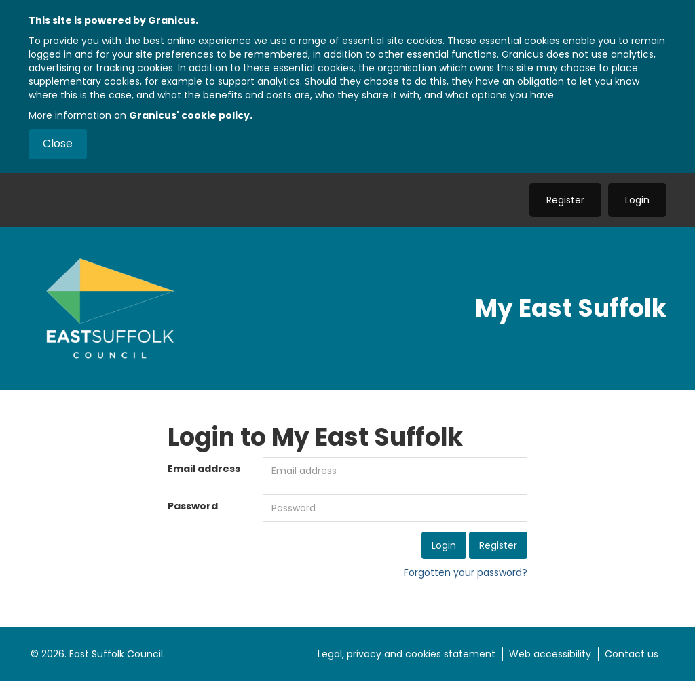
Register (565, 200)
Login (637, 200)
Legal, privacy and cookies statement (406, 654)
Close (58, 143)
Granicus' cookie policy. (190, 115)
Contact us (631, 654)
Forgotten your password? (465, 572)
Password (193, 506)
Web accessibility (550, 654)
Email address (204, 468)
